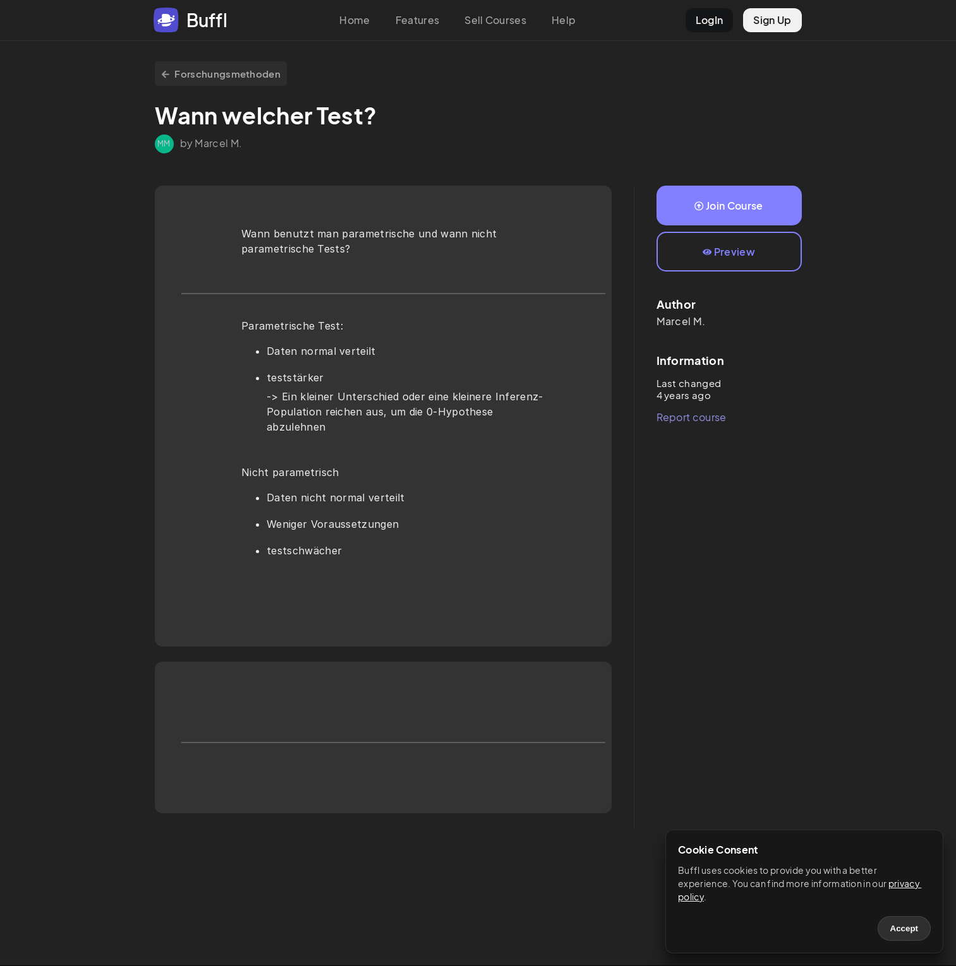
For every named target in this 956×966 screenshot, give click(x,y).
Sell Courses (495, 20)
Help (564, 20)
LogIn (709, 20)
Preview (729, 251)
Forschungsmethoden (221, 74)
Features (418, 20)
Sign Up (772, 20)
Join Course (728, 205)
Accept (904, 928)
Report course (691, 417)
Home (354, 20)
